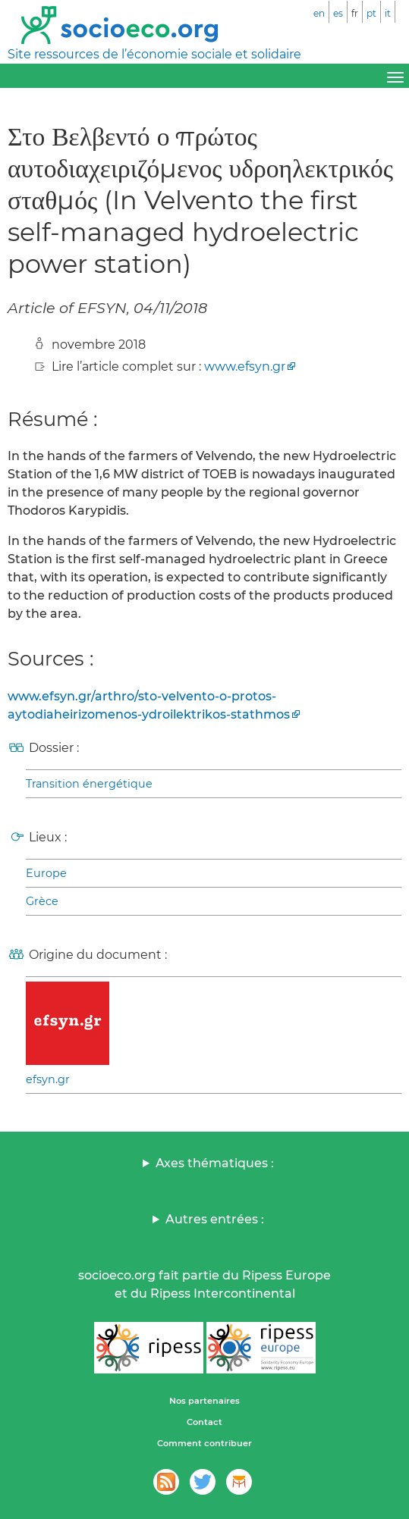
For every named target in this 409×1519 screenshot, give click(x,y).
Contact (204, 1422)
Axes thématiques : (215, 1163)
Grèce (42, 901)
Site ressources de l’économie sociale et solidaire (154, 54)
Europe (46, 873)
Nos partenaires (204, 1400)
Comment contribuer (204, 1443)
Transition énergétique (89, 784)
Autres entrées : (214, 1219)
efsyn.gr (48, 1079)
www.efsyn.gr (244, 366)
